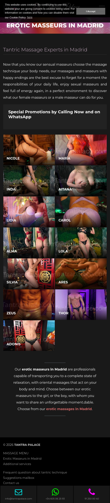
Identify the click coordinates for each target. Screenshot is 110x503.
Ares (63, 282)
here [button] (29, 17)
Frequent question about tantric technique (35, 472)
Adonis (13, 344)
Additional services (17, 464)
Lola (63, 251)
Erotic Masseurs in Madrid (22, 458)
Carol (65, 220)
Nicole (13, 158)
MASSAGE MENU (16, 453)
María (64, 158)
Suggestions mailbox (18, 478)
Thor (63, 313)
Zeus (11, 313)
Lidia (11, 220)
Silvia (12, 282)
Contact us (11, 483)
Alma (12, 251)
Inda (11, 189)
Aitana (65, 189)
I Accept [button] (90, 11)
